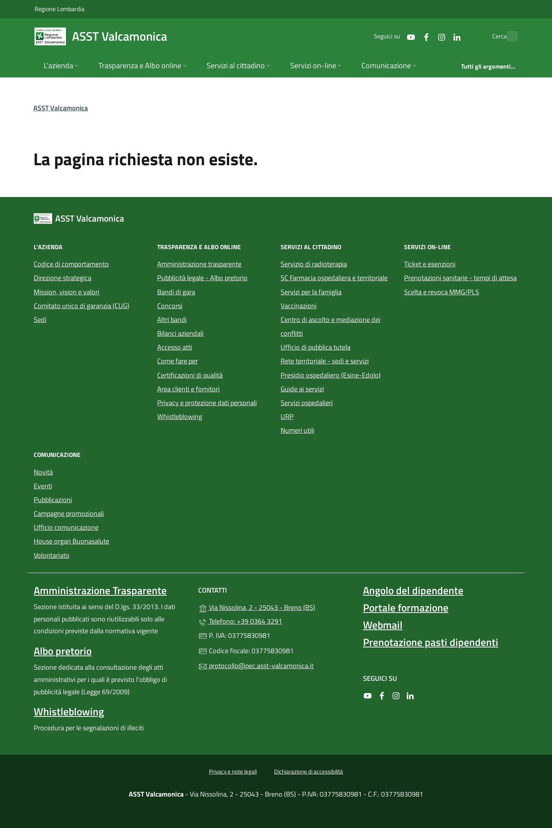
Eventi (43, 486)
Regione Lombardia (59, 8)
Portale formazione (406, 608)
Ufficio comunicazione (66, 527)
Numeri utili (297, 430)
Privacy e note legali (233, 771)
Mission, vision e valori (66, 292)
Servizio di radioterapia (314, 264)
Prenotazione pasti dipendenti (430, 642)
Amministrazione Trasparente (100, 590)
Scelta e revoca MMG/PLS (441, 292)
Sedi (40, 319)
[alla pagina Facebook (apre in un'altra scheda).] (409, 36)
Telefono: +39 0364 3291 (240, 621)
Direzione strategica (62, 278)
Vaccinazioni (299, 306)
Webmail (382, 625)
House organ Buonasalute (71, 541)
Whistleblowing (179, 416)
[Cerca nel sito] (508, 36)
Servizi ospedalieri (307, 403)
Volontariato (51, 555)
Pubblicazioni (53, 500)
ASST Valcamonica (60, 108)
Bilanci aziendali (180, 333)
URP (287, 416)
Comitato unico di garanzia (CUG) (81, 306)
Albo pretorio (63, 651)
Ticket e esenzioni (429, 264)
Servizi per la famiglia (311, 292)
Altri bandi (172, 319)
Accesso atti (174, 347)
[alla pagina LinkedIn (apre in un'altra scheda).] (440, 36)
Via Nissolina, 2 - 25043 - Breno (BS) (275, 607)
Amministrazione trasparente (199, 264)
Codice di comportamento (71, 264)
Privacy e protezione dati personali (207, 403)
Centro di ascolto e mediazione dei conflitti (330, 326)
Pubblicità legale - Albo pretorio (202, 278)
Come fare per (177, 361)
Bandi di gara (176, 292)
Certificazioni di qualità (190, 375)
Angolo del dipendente (413, 590)
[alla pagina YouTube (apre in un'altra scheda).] (394, 36)
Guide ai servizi (302, 389)
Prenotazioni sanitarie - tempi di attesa (460, 278)
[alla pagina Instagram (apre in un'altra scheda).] (424, 36)
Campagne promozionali (69, 513)
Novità (43, 472)
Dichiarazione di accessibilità (308, 771)
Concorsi (169, 306)
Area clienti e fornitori (188, 389)
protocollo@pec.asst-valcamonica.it (256, 665)
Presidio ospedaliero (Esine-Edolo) (331, 375)
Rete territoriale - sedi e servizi (325, 361)
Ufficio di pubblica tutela (315, 347)
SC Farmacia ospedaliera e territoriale (334, 278)
